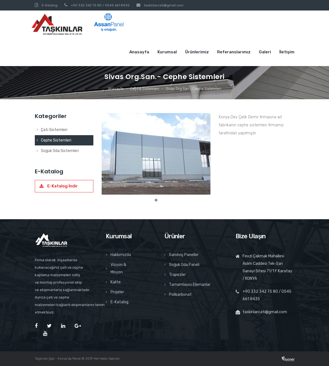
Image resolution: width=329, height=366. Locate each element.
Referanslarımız (234, 51)
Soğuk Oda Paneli (181, 264)
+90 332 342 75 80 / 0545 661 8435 (100, 5)
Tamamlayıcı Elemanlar (187, 284)
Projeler (115, 292)
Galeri (265, 51)
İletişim (286, 51)
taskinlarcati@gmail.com (163, 5)
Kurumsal (167, 51)
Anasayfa (139, 51)
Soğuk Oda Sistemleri (58, 150)
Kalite (113, 282)
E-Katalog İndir (59, 186)
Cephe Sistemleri (144, 89)
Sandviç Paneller (181, 254)
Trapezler (175, 274)
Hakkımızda (118, 254)
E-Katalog (49, 5)
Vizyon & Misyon (116, 268)
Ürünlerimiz (197, 51)
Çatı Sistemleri (52, 129)
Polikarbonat (178, 294)
